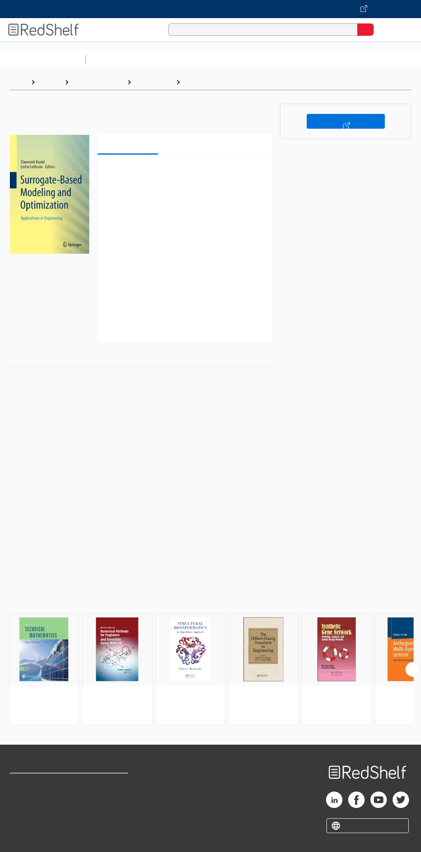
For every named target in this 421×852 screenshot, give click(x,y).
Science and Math (161, 59)
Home (18, 82)
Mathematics (153, 82)
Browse (50, 82)
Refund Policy (108, 801)
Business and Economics (319, 59)
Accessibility (107, 819)
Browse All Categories (42, 59)
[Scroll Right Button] (412, 669)
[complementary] (210, 654)
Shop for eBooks (34, 783)
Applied (195, 82)
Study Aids (111, 59)
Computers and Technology (235, 59)
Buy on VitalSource (346, 121)
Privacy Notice (31, 819)
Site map (22, 837)
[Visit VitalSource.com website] (210, 9)
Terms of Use (107, 783)
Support (21, 801)
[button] (183, 173)
